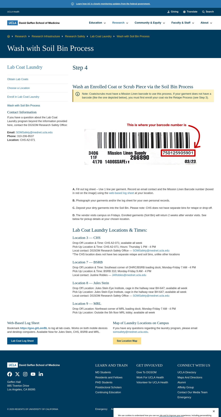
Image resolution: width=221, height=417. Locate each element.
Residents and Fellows (109, 377)
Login (190, 409)
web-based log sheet (121, 193)
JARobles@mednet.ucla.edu (129, 275)
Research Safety (75, 36)
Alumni (181, 382)
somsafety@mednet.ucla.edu (130, 331)
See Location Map (127, 341)
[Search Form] (208, 12)
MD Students (103, 372)
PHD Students (103, 382)
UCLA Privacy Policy (139, 409)
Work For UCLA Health (150, 377)
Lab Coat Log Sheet (22, 341)
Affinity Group (185, 387)
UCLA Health (13, 12)
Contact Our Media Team (192, 392)
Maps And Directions (189, 377)
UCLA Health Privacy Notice (168, 409)
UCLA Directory (186, 372)
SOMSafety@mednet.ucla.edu (34, 132)
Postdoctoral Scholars (108, 387)
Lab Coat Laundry (101, 36)
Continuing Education (108, 392)
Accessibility (117, 409)
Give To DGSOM (146, 372)
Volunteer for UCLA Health (152, 382)
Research (21, 36)
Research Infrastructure (46, 36)
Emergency (184, 397)
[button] (190, 12)
